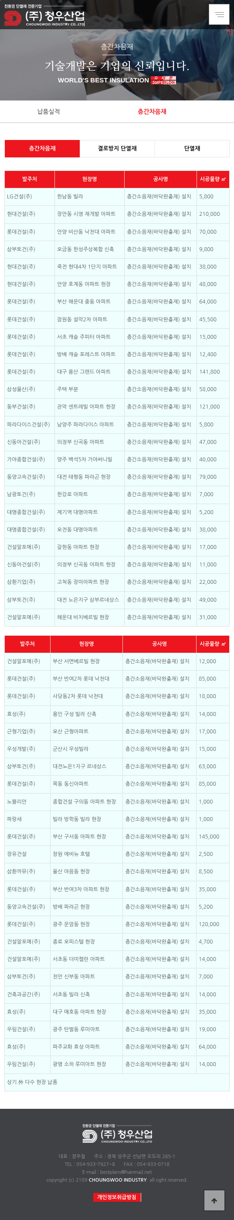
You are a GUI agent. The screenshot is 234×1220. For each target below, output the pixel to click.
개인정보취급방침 (116, 1197)
